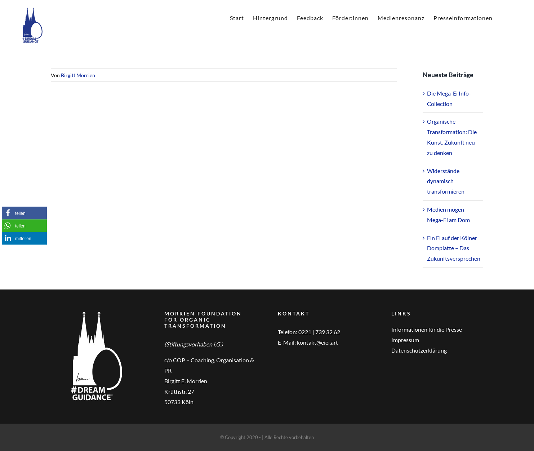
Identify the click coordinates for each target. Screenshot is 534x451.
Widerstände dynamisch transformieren (445, 181)
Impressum (405, 339)
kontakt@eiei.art (317, 342)
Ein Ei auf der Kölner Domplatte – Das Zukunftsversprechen (453, 248)
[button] (24, 213)
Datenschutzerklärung (419, 350)
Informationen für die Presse (426, 329)
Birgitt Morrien (78, 75)
